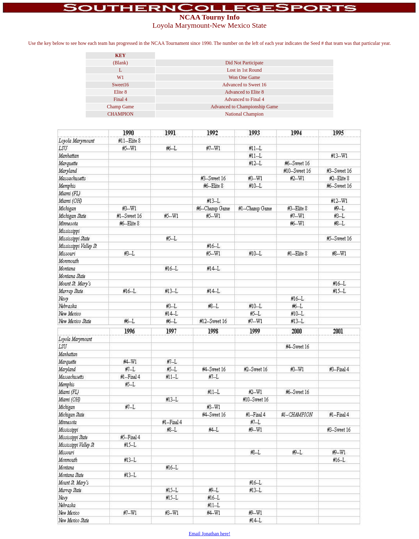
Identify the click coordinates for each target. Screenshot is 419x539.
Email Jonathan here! (209, 533)
